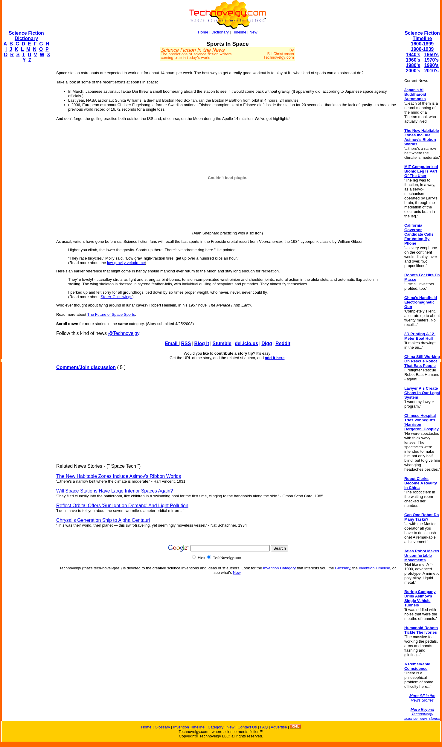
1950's (431, 54)
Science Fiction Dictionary (26, 36)
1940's (413, 54)
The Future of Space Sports (111, 314)
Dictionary (220, 32)
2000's (413, 70)
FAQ (264, 727)
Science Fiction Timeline (422, 36)
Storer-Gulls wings (116, 297)
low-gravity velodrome (126, 262)
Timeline (239, 32)
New (253, 32)
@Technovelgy (123, 333)
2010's (431, 70)
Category (215, 727)
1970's (431, 59)
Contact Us (247, 727)
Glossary (342, 568)
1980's (413, 65)
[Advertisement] (26, 157)
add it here (275, 358)
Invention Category (279, 568)
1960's (413, 59)
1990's (431, 65)
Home (203, 32)
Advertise (279, 727)
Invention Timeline (374, 568)
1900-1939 (422, 49)
